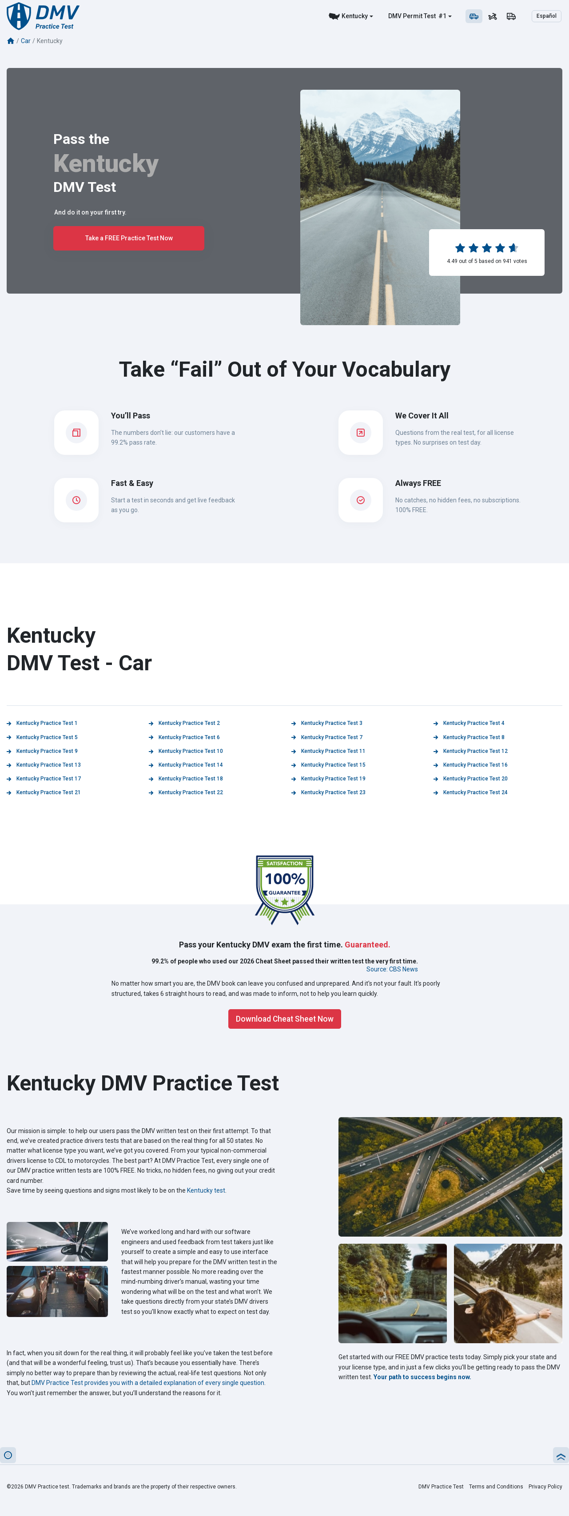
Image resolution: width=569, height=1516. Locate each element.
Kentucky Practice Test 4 (469, 723)
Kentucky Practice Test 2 (184, 723)
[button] (8, 1455)
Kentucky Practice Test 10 (186, 751)
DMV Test (84, 187)
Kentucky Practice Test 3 (326, 723)
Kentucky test (206, 1190)
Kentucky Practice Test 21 (44, 792)
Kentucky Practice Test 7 (326, 737)
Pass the (81, 139)
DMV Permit (405, 16)
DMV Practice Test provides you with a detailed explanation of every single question (148, 1382)
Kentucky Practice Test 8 (469, 737)
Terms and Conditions (496, 1487)
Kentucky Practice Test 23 (328, 792)
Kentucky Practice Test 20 (471, 779)
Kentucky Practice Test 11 (328, 751)
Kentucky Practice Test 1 (42, 723)
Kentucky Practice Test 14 (186, 765)
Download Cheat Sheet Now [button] (285, 1019)
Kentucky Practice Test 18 (186, 779)
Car (26, 40)
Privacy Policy (545, 1487)
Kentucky (355, 16)
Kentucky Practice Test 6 (184, 737)
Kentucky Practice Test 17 (44, 779)
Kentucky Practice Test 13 (44, 765)
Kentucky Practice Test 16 (471, 765)
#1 (441, 16)
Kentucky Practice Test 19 (328, 779)
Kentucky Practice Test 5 (42, 737)
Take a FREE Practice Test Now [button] (129, 238)
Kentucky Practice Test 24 (471, 792)
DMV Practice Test (441, 1487)
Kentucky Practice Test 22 (186, 792)
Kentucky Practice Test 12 (471, 751)
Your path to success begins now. (422, 1377)
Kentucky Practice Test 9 (42, 751)
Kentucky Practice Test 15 (328, 765)
